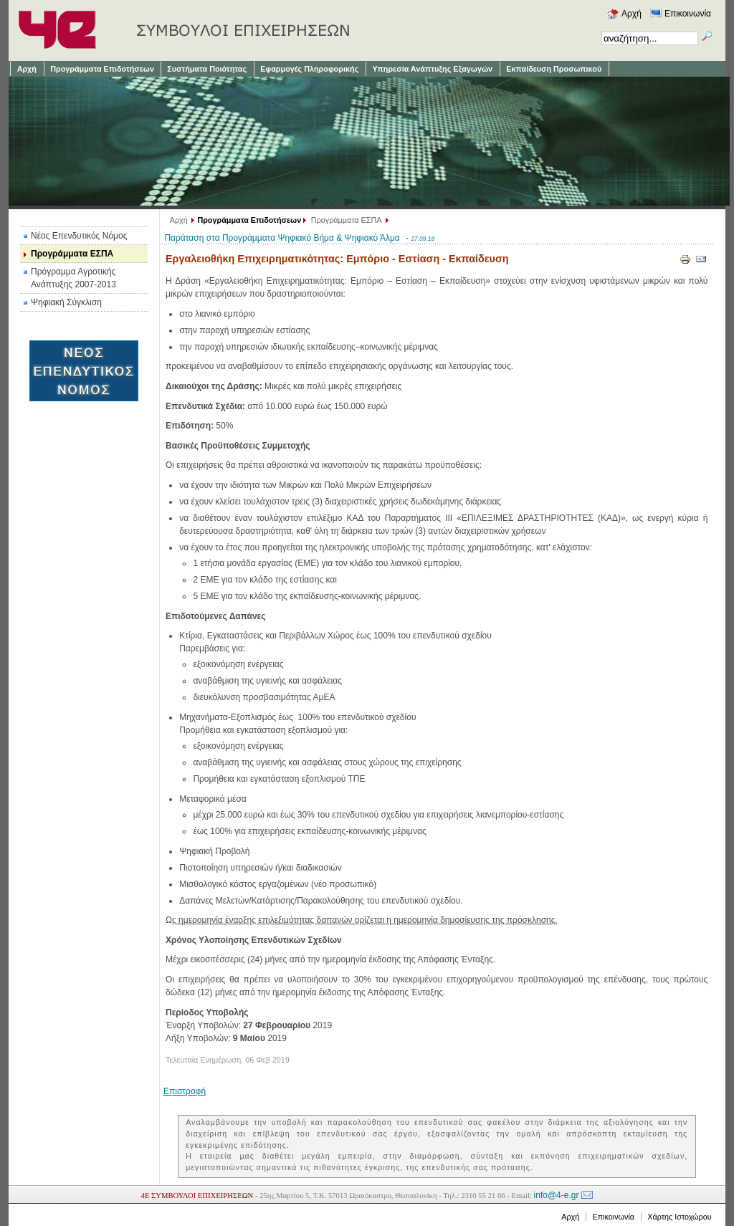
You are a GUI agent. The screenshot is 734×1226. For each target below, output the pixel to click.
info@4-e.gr (556, 1195)
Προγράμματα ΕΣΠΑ (346, 220)
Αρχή (179, 220)
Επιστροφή (184, 1091)
